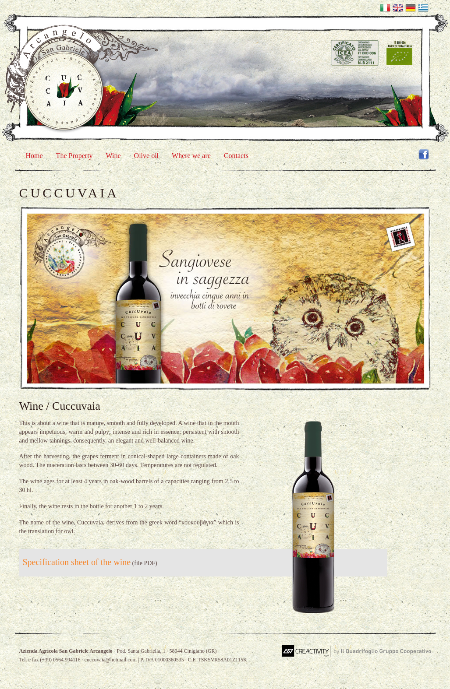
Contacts (236, 155)
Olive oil (146, 155)
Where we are (191, 155)
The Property (74, 155)
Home (34, 155)
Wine (113, 155)
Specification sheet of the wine (77, 562)
